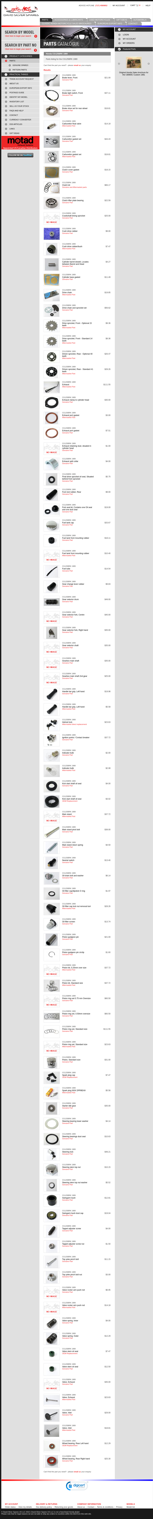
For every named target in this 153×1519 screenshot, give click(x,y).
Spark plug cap (68, 1075)
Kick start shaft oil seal (71, 783)
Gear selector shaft (70, 645)
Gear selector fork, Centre (73, 615)
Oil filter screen (68, 922)
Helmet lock (67, 722)
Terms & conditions (105, 1507)
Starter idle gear (69, 1106)
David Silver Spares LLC (21, 11)
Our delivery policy (44, 1507)
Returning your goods (64, 1507)
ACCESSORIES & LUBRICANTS (68, 20)
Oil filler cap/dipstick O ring (73, 891)
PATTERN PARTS (20, 70)
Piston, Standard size (71, 1060)
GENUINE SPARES (20, 65)
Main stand (67, 814)
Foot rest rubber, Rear (71, 492)
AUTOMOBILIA (140, 20)
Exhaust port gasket (70, 415)
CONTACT (133, 23)
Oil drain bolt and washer (73, 876)
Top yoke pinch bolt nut (72, 1274)
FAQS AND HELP (17, 111)
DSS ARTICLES (16, 124)
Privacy (119, 1507)
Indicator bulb (68, 753)
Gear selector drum (70, 599)
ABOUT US (14, 83)
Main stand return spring (72, 845)
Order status (10, 1507)
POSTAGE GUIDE (17, 93)
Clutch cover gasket (70, 170)
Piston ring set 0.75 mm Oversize (76, 998)
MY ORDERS (128, 43)
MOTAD (20, 142)
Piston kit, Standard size (72, 983)
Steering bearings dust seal (74, 1136)
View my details (25, 1507)
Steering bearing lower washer (75, 1121)
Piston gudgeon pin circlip (73, 952)
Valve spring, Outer (70, 1336)
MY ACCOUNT (119, 5)
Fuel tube (66, 569)
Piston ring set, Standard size (74, 1029)
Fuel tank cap (68, 523)
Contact (91, 1507)
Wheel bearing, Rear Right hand (76, 1459)
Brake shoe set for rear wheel (74, 108)
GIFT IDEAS (121, 20)
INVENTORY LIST (17, 102)
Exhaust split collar (70, 461)
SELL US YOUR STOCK (19, 106)
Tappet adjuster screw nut (73, 1244)
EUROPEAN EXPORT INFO (110, 23)
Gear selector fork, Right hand (75, 630)
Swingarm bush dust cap (72, 1213)
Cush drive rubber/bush (72, 246)
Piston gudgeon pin (70, 937)
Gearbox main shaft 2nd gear (74, 676)
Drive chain (67, 292)
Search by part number (20, 47)
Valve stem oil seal (70, 1351)
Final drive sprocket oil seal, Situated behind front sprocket (78, 478)
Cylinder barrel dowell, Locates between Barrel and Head (75, 263)
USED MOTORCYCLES (99, 20)
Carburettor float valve (71, 124)
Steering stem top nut (71, 1167)
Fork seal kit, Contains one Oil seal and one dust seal (77, 508)
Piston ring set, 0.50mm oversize (76, 1014)
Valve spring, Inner (70, 1321)
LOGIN (126, 35)
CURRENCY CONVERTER (20, 120)
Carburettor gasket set (71, 139)
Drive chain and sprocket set (74, 308)
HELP (148, 5)
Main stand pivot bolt (71, 829)
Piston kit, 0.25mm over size (74, 968)
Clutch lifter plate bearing (73, 200)
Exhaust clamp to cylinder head (75, 400)
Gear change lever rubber (73, 584)
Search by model (20, 33)
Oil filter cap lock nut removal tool (76, 906)
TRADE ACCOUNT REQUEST (22, 79)
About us (81, 1507)
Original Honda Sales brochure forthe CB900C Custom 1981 (133, 73)
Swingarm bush (69, 1198)
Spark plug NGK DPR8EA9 (74, 1090)
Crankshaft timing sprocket (73, 216)
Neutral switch (68, 860)
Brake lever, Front (69, 78)
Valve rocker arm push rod (73, 1290)
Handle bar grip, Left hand (73, 691)
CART (135, 5)
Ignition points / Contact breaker (75, 737)
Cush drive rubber (69, 231)
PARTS (45, 20)
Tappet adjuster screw (71, 1228)
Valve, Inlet (67, 1413)
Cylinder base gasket (71, 277)
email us (77, 65)
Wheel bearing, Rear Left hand (75, 1443)
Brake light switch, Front (72, 93)
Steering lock (67, 1152)
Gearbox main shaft (70, 661)
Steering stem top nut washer (74, 1182)
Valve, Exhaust (68, 1382)
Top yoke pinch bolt (70, 1259)
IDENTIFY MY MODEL (19, 97)
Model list (131, 1507)
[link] (77, 1486)
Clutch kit (66, 185)
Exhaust (65, 384)
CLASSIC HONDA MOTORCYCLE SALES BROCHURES (66, 23)
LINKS (12, 129)
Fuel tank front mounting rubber (75, 538)
